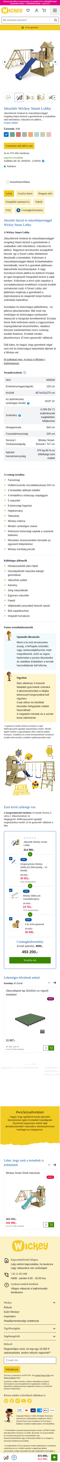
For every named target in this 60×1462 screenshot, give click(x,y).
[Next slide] (54, 97)
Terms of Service (10, 1378)
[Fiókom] (36, 10)
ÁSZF (49, 1418)
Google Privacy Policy (42, 1375)
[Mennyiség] (45, 1048)
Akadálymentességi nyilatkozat (21, 1321)
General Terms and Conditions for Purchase (33, 1421)
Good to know (25, 193)
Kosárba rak (30, 960)
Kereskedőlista (48, 1424)
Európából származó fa (17, 201)
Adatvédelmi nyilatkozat (36, 1418)
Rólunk (8, 1307)
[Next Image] (54, 62)
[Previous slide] (49, 982)
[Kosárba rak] (51, 1048)
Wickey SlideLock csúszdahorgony (31, 897)
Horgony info (45, 193)
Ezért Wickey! (12, 1312)
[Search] (55, 20)
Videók (38, 201)
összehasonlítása (18, 182)
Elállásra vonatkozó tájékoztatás (28, 1424)
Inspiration (10, 1316)
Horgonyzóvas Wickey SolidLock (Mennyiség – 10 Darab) (33, 867)
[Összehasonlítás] (7, 182)
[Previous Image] (5, 62)
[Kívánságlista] (14, 1457)
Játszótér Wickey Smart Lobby (35, 843)
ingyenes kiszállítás (13, 157)
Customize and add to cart (19, 145)
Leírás (9, 193)
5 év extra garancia (34, 924)
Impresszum (21, 1418)
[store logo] (11, 10)
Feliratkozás (12, 1369)
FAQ (8, 210)
